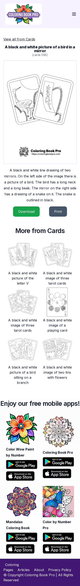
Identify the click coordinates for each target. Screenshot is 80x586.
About (39, 570)
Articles (23, 570)
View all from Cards (19, 39)
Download (26, 211)
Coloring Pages (11, 567)
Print (58, 211)
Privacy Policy (59, 570)
